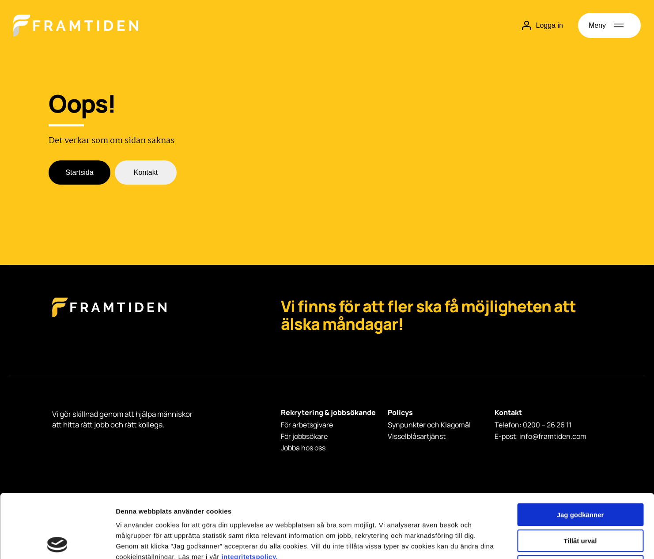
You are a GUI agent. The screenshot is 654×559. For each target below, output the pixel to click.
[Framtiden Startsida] (109, 316)
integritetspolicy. (249, 493)
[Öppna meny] (609, 25)
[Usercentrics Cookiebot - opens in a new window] (57, 541)
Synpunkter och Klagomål (429, 424)
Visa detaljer (479, 541)
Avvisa (580, 502)
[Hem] (75, 26)
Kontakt (146, 173)
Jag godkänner (580, 451)
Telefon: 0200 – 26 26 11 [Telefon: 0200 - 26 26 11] (533, 424)
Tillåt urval (580, 477)
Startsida (79, 173)
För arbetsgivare (307, 424)
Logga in (542, 25)
